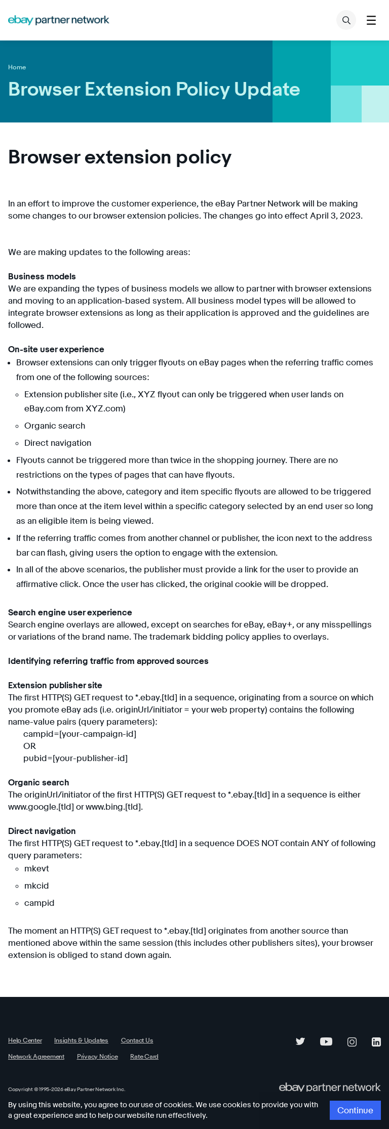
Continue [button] (357, 1110)
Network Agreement (180, 1028)
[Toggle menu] (371, 20)
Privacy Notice (26, 1044)
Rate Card (71, 1044)
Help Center (23, 1028)
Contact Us (127, 1028)
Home (16, 66)
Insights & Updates (76, 1028)
